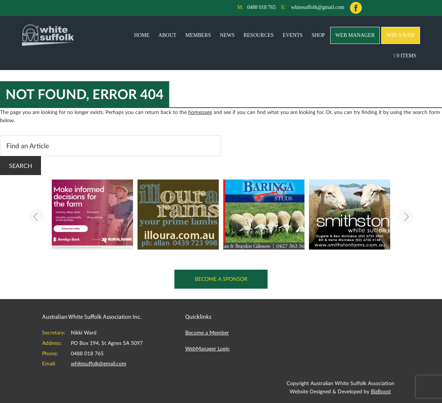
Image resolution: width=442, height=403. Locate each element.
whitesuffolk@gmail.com (317, 7)
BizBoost (381, 391)
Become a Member (207, 332)
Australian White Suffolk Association (48, 34)
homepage (200, 112)
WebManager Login (207, 348)
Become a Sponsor (221, 279)
